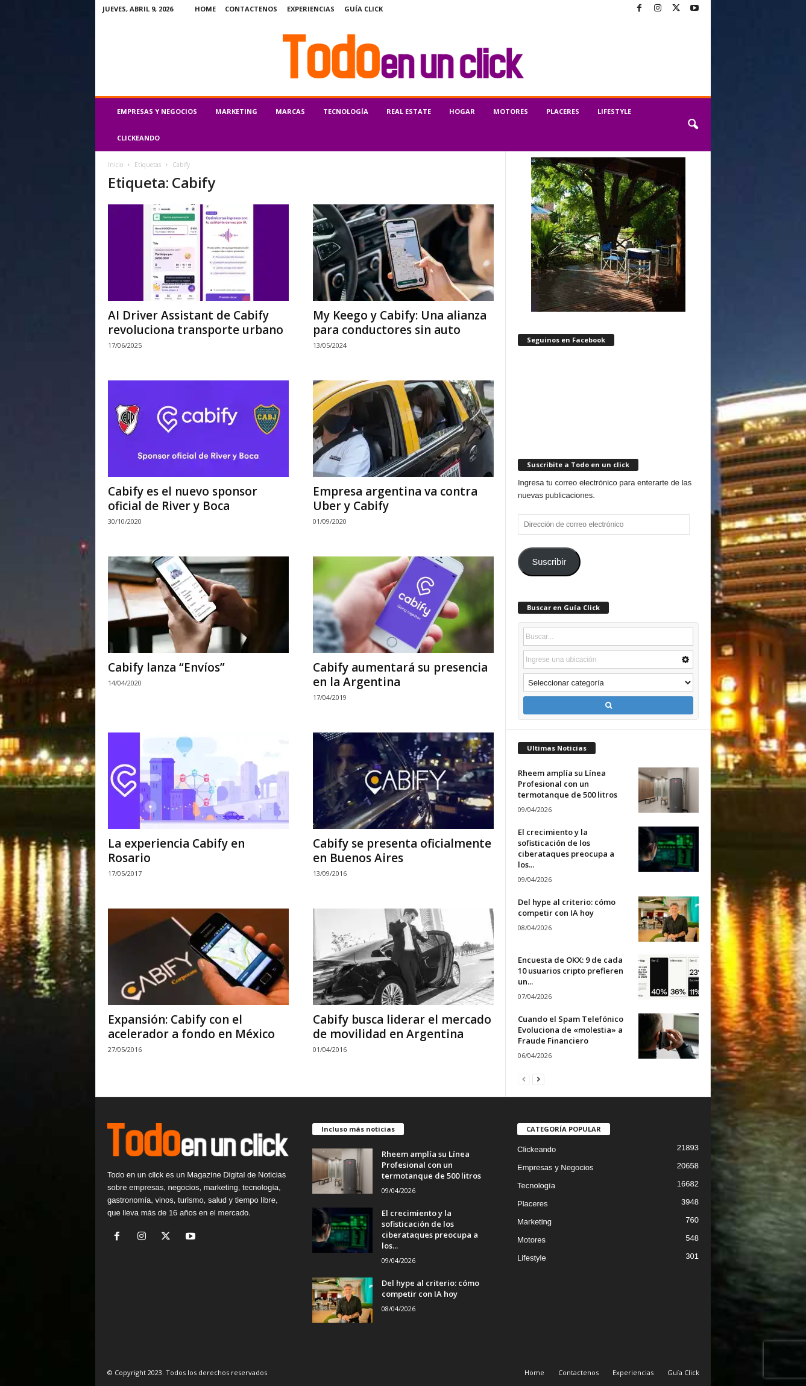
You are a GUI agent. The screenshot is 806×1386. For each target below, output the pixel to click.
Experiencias (311, 8)
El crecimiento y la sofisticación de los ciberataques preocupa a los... (566, 848)
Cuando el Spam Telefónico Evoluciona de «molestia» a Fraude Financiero (570, 1029)
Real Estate (408, 111)
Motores (510, 111)
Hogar (462, 111)
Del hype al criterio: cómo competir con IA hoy (567, 907)
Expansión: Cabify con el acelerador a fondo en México (191, 1027)
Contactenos (251, 8)
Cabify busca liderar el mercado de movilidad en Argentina (402, 1027)
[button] (692, 125)
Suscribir (549, 562)
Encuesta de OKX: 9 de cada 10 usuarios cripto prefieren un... (570, 970)
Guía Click (363, 8)
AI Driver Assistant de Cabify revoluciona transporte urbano (195, 322)
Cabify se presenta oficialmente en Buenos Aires (402, 851)
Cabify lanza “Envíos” (166, 667)
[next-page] (538, 1079)
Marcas (290, 111)
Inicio (115, 164)
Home (205, 8)
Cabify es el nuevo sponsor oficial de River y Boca (182, 499)
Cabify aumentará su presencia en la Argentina (400, 675)
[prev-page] (524, 1079)
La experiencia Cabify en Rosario (176, 851)
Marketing (236, 111)
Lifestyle (614, 111)
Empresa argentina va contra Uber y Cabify (395, 499)
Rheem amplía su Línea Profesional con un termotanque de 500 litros (567, 783)
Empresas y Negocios (157, 111)
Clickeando (138, 137)
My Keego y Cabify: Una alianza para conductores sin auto (399, 322)
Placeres (562, 111)
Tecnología (345, 111)
